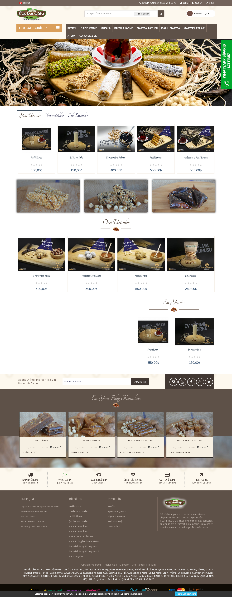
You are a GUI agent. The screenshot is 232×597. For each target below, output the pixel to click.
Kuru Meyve (88, 35)
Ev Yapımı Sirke (76, 158)
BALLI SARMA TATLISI (189, 440)
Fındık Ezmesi (36, 158)
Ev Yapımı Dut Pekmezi (116, 158)
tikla (110, 594)
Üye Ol (197, 3)
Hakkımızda (75, 529)
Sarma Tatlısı (147, 28)
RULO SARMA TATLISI (140, 440)
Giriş (184, 3)
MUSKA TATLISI (91, 440)
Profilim (112, 529)
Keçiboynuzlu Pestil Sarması (196, 158)
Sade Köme (89, 28)
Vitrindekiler (54, 115)
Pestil (72, 28)
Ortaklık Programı (91, 588)
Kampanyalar (76, 579)
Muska (106, 28)
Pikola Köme (123, 28)
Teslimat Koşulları (78, 534)
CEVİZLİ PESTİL (43, 440)
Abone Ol (117, 381)
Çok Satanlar (78, 115)
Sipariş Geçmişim (117, 534)
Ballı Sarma (170, 28)
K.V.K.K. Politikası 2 (79, 554)
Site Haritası (138, 588)
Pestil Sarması (156, 158)
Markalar (124, 588)
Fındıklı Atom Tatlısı (41, 299)
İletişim (152, 588)
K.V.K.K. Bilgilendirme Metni (84, 564)
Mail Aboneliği (115, 544)
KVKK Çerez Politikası (81, 559)
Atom (71, 35)
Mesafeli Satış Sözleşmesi (83, 569)
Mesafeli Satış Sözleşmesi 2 (84, 574)
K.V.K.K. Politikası (78, 549)
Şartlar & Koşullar (78, 544)
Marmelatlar (194, 28)
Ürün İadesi (114, 549)
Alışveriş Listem (116, 539)
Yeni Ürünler (30, 115)
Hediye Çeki (110, 588)
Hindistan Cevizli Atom (91, 299)
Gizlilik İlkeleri (76, 539)
